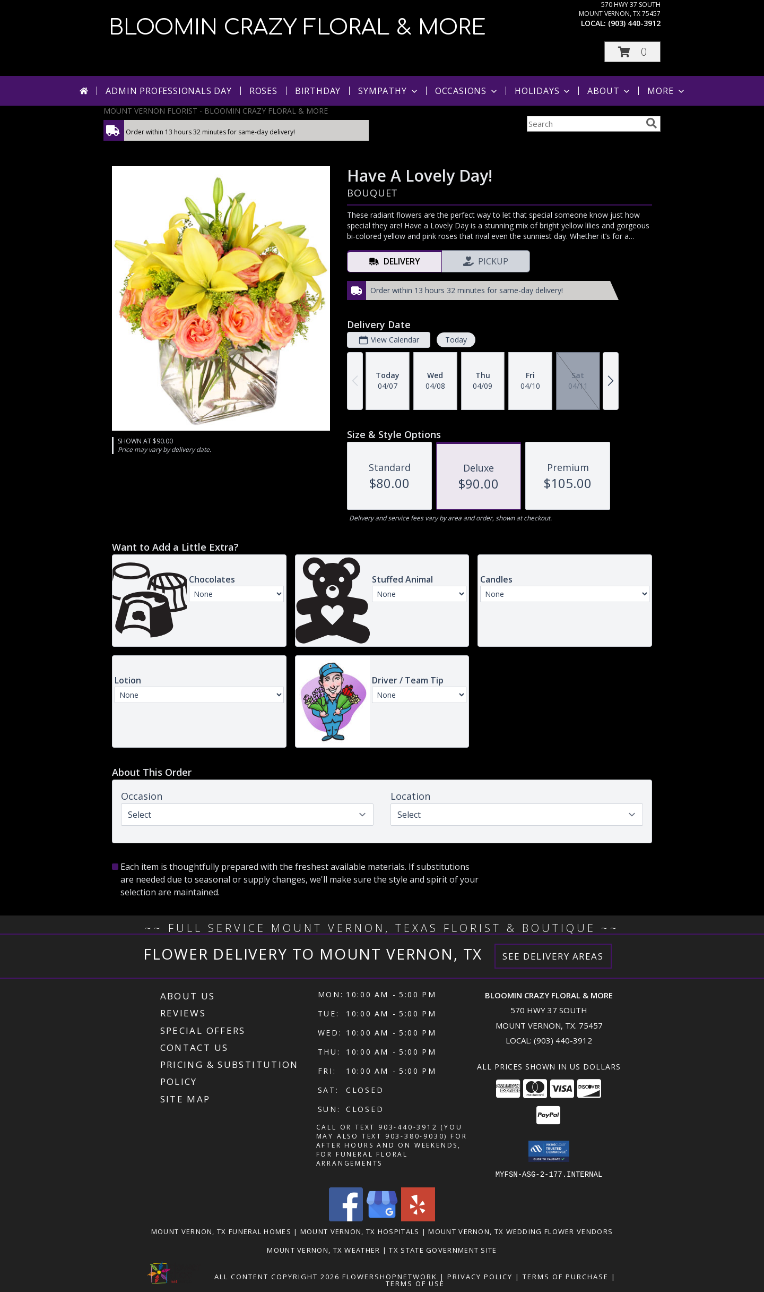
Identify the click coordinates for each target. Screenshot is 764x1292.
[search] (651, 123)
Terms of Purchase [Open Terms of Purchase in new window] (566, 1276)
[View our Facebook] (346, 1218)
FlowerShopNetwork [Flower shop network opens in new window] (389, 1276)
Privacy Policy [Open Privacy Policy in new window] (480, 1276)
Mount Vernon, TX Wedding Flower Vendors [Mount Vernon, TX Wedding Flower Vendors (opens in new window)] (520, 1231)
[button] (632, 51)
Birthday (318, 91)
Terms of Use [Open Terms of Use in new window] (415, 1283)
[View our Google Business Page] (382, 1218)
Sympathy (388, 91)
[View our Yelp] (418, 1218)
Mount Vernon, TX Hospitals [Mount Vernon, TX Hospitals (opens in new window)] (360, 1231)
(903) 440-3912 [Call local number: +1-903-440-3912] (634, 23)
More (666, 91)
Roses (263, 91)
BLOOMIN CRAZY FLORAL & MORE (297, 27)
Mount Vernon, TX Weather (323, 1249)
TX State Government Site (443, 1249)
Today (456, 340)
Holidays (543, 91)
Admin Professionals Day (168, 91)
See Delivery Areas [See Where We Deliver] (553, 956)
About (609, 91)
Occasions (467, 91)
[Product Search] (584, 123)
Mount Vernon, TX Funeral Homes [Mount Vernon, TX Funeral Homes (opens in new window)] (221, 1231)
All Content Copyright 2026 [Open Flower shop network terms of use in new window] (277, 1276)
